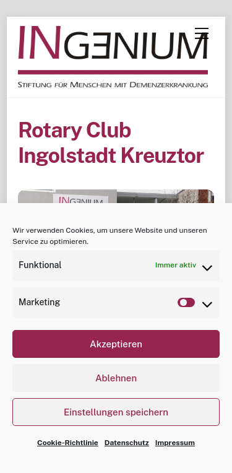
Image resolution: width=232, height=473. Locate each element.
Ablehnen (116, 378)
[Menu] (201, 33)
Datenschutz (127, 442)
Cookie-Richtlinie (67, 442)
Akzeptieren (116, 344)
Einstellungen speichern (116, 412)
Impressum (175, 442)
